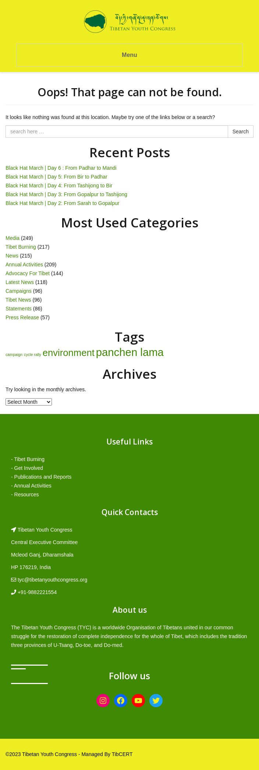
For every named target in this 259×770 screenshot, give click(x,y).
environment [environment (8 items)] (69, 353)
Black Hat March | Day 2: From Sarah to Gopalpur (62, 203)
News (12, 256)
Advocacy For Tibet (28, 273)
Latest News (20, 282)
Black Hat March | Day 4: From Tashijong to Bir (59, 185)
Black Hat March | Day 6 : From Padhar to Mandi (61, 168)
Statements (19, 309)
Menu (129, 55)
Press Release (22, 317)
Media (12, 238)
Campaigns (19, 291)
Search (241, 131)
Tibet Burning (21, 247)
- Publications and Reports (41, 477)
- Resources (25, 494)
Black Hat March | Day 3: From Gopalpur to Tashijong (66, 194)
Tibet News (18, 300)
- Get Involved (27, 468)
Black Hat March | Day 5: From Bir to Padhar (56, 177)
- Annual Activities (31, 486)
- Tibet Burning (28, 459)
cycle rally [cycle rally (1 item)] (32, 354)
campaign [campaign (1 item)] (14, 354)
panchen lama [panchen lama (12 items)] (130, 352)
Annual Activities (24, 264)
